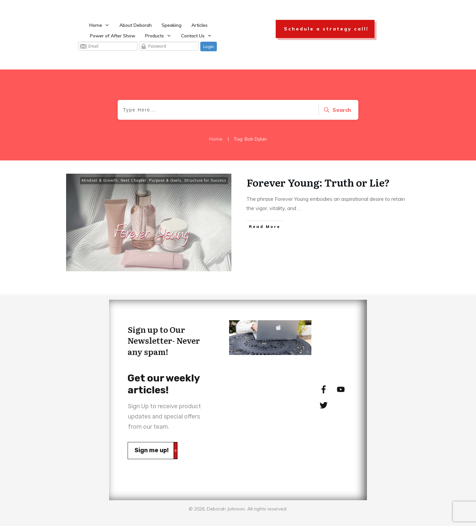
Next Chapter (133, 180)
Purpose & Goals (165, 180)
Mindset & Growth (100, 180)
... (299, 208)
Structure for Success (205, 180)
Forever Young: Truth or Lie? (318, 182)
